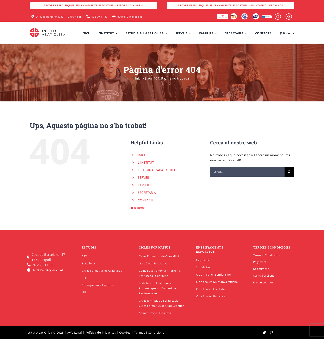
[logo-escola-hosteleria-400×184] (222, 16)
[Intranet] (244, 15)
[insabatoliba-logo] (48, 29)
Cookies (125, 332)
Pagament (260, 262)
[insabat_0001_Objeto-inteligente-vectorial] (278, 15)
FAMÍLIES (144, 185)
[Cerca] (289, 172)
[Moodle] (233, 15)
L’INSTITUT (146, 162)
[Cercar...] (247, 172)
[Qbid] (256, 15)
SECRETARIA (147, 192)
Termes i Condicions (266, 255)
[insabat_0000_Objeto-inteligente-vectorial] (289, 15)
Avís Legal (74, 332)
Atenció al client (263, 275)
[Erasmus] (267, 16)
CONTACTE (146, 200)
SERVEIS (144, 177)
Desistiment (261, 269)
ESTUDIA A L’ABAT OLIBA (156, 170)
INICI (141, 155)
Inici (138, 78)
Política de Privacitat (101, 332)
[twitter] (264, 332)
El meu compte (263, 282)
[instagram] (272, 332)
